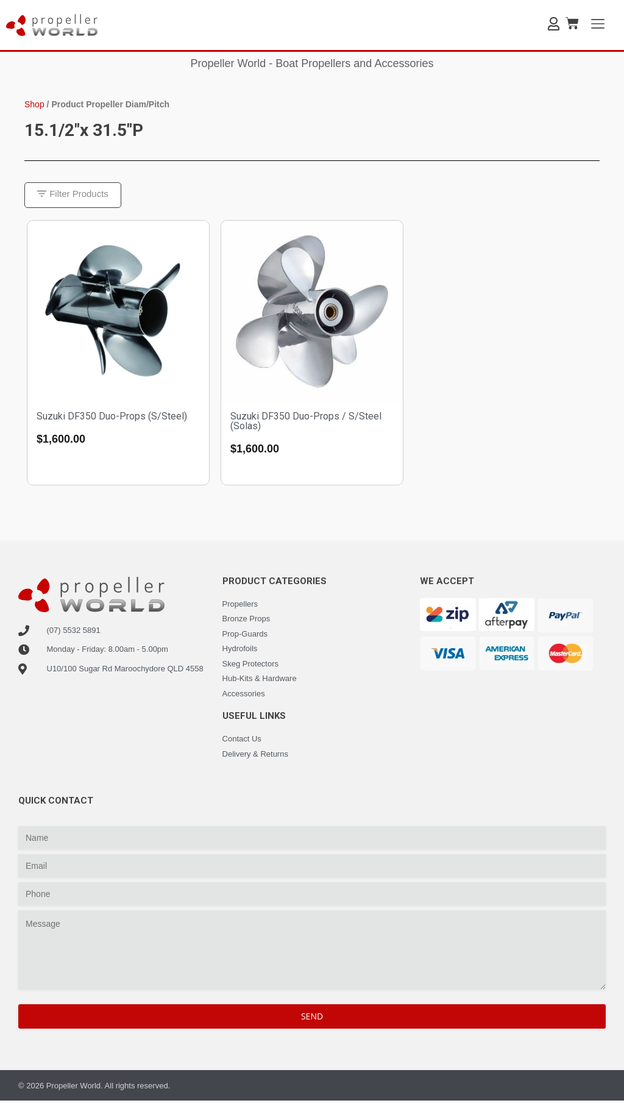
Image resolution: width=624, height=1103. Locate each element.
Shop (34, 104)
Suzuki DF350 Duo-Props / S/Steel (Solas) (305, 422)
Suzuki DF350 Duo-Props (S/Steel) (112, 417)
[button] (75, 196)
